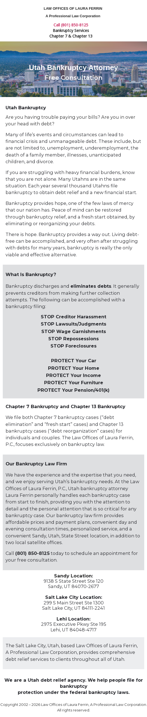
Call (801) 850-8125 (71, 25)
